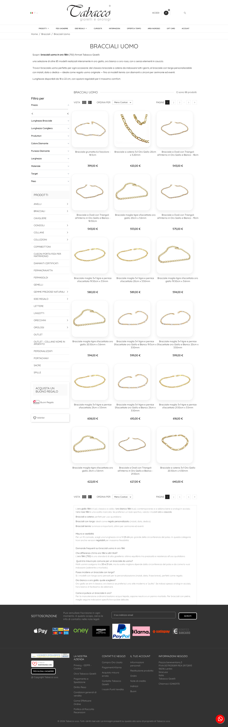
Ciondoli (39, 225)
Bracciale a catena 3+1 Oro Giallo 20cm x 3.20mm (135, 153)
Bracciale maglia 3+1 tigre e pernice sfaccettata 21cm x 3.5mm (93, 406)
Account (185, 28)
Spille (37, 372)
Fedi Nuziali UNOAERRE (43, 671)
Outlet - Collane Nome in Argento (49, 342)
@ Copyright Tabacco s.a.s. (44, 677)
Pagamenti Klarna (112, 667)
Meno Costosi (123, 102)
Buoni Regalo (47, 402)
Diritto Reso (80, 687)
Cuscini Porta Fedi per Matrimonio (47, 255)
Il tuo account (140, 656)
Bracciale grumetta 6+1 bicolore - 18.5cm (92, 153)
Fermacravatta (43, 270)
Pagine (160, 102)
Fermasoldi (41, 277)
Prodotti (43, 28)
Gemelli (38, 284)
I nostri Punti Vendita (113, 689)
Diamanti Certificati (46, 263)
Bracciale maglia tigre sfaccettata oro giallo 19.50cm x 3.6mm (177, 280)
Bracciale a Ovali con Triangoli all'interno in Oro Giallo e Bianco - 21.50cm (135, 470)
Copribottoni (42, 246)
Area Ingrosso (154, 28)
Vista (77, 102)
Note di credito (138, 680)
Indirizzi (134, 686)
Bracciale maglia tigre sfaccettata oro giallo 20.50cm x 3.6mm (92, 343)
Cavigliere (40, 218)
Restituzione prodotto (141, 670)
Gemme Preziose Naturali (49, 291)
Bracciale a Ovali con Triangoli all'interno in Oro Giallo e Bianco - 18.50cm (92, 217)
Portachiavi (41, 358)
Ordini (133, 675)
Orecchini (40, 320)
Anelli (37, 204)
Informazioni (114, 28)
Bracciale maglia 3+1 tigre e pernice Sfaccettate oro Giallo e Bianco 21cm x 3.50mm (135, 407)
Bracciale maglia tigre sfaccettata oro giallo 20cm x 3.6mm (135, 216)
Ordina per (104, 102)
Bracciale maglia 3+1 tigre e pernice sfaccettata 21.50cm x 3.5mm (178, 406)
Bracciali (39, 211)
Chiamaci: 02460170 (169, 683)
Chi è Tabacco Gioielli (85, 673)
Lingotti (39, 313)
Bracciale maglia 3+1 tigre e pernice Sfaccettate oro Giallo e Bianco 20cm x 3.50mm (177, 344)
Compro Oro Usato (112, 662)
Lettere (38, 306)
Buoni (133, 691)
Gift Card (171, 28)
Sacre (37, 365)
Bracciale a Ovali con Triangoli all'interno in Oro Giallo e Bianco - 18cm (177, 153)
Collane (39, 232)
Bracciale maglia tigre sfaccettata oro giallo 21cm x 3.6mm (92, 469)
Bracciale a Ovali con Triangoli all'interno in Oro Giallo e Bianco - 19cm (177, 216)
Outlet (38, 334)
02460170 (48, 12)
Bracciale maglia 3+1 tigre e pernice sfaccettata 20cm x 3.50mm (135, 280)
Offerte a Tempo (134, 28)
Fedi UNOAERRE (62, 28)
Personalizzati (43, 351)
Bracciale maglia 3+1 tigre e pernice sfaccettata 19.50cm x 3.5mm (93, 280)
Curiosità (98, 28)
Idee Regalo (80, 28)
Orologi (39, 327)
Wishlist (38, 417)
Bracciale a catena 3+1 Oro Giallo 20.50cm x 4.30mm (177, 469)
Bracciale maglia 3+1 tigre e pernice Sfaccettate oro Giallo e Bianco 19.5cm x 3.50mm (135, 344)
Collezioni (40, 239)
